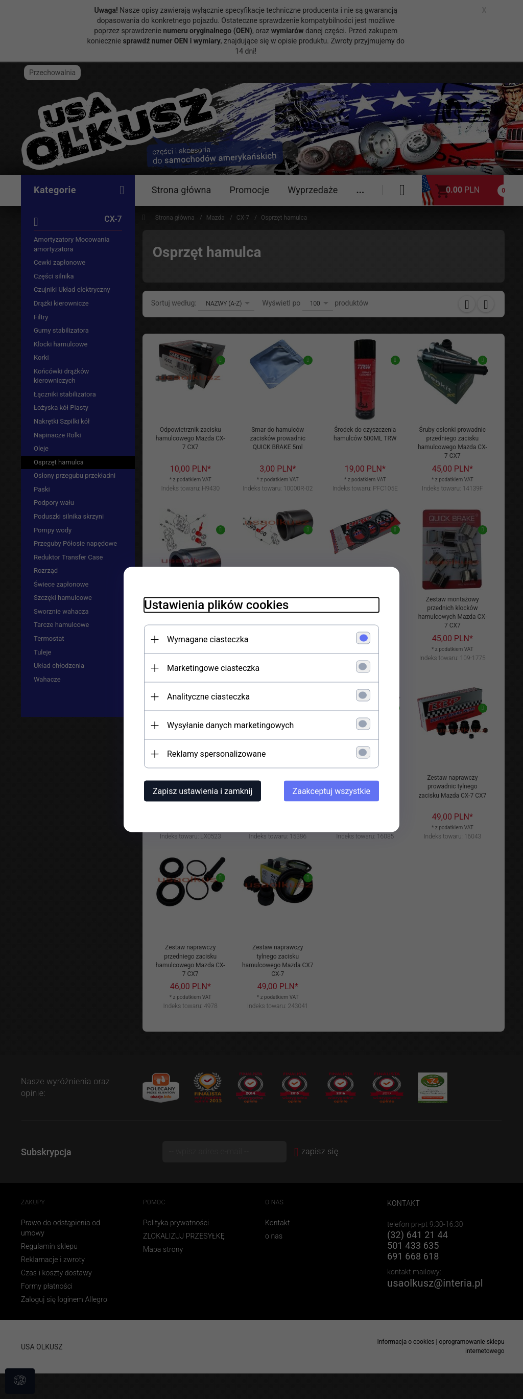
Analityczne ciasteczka (208, 697)
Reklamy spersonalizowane (216, 754)
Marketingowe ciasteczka (213, 668)
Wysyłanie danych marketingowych (230, 725)
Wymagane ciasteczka (208, 639)
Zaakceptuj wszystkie (331, 791)
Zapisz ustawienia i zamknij (202, 791)
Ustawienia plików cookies (216, 605)
